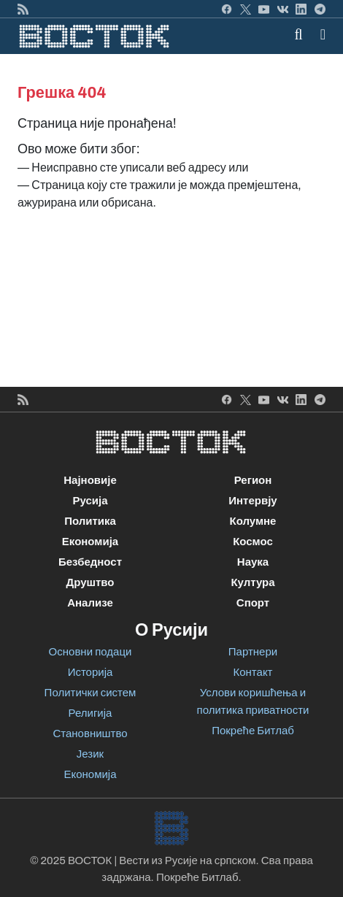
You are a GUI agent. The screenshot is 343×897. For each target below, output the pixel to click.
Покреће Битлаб (253, 730)
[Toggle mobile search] (299, 34)
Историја (90, 672)
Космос (253, 541)
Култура (252, 582)
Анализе (90, 603)
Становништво (90, 733)
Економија (90, 541)
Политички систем (90, 692)
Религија (90, 713)
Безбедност (90, 562)
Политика (90, 521)
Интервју (252, 501)
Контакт (252, 672)
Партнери (252, 652)
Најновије (90, 480)
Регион (253, 480)
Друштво (90, 582)
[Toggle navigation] (318, 34)
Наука (253, 562)
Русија (89, 501)
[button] (322, 34)
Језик (90, 754)
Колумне (253, 521)
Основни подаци (90, 652)
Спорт (252, 603)
